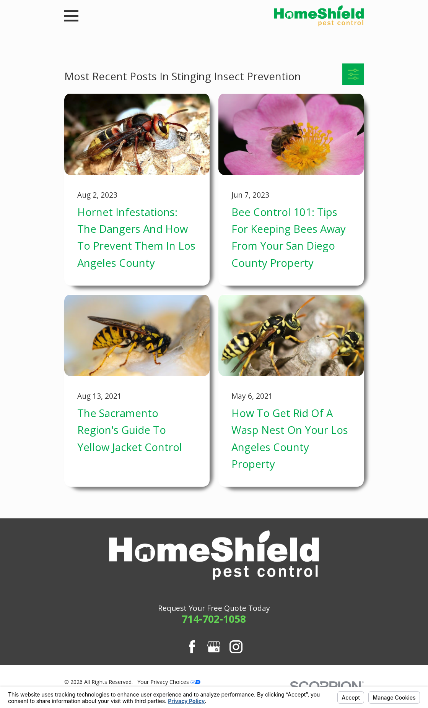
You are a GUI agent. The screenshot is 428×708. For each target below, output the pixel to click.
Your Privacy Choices (168, 681)
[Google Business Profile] (213, 646)
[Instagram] (235, 646)
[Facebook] (192, 646)
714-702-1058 (214, 619)
